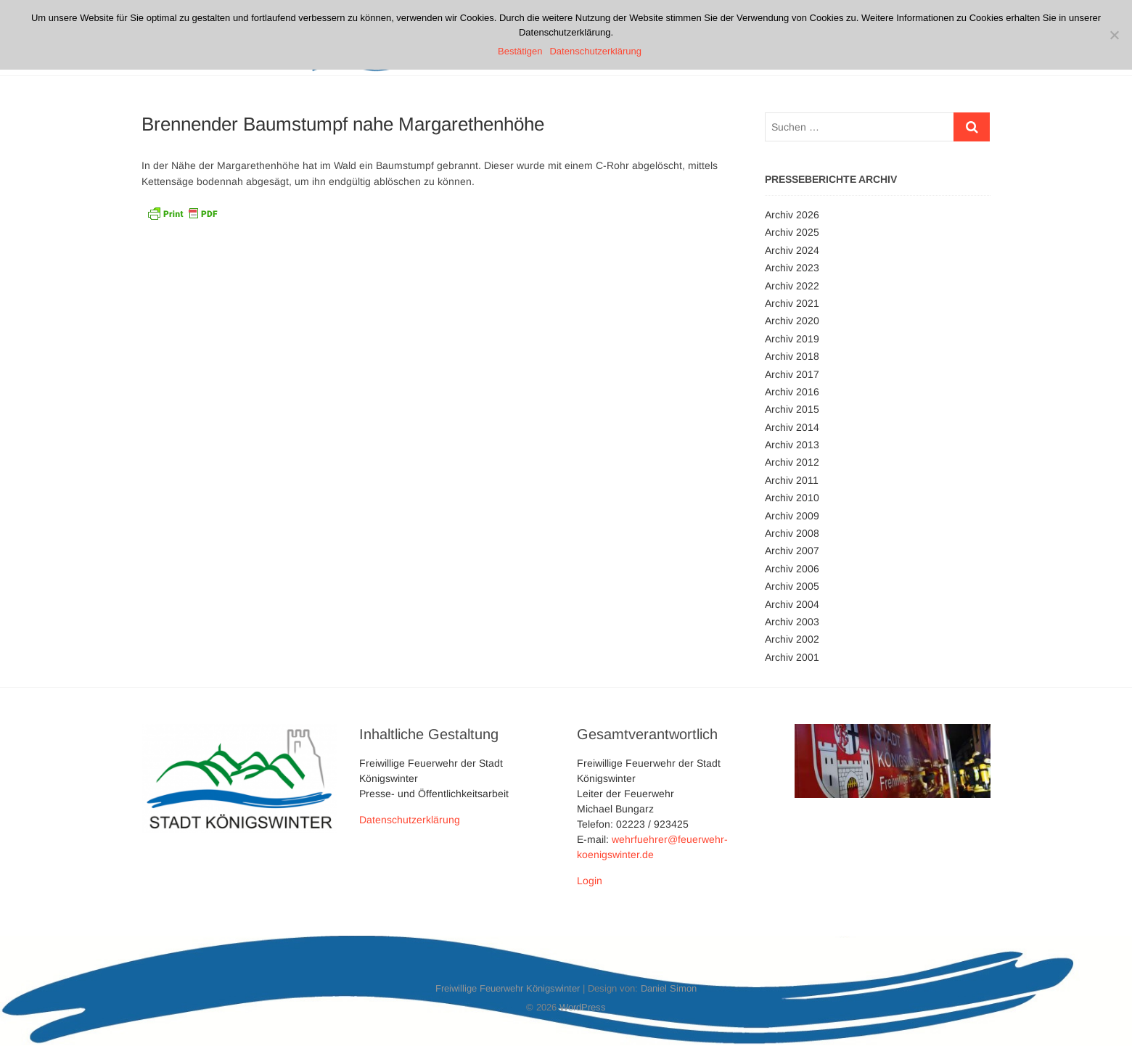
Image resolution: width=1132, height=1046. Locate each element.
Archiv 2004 (792, 604)
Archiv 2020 (792, 320)
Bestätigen (520, 51)
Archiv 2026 (792, 215)
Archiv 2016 (792, 392)
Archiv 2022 (792, 286)
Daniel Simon (669, 988)
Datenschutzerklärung (409, 819)
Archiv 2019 (792, 339)
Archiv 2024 (792, 250)
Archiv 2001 (792, 657)
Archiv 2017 (792, 374)
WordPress (582, 1007)
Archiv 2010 (792, 497)
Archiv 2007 (792, 550)
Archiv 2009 (792, 516)
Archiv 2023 (792, 267)
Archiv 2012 (792, 462)
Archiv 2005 (792, 586)
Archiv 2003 (792, 621)
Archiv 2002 (792, 639)
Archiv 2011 (792, 480)
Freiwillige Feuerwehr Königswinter (507, 988)
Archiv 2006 (792, 569)
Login (589, 880)
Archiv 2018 (792, 356)
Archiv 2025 (792, 232)
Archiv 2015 (792, 409)
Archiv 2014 (792, 427)
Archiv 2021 (792, 303)
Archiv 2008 (792, 533)
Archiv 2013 (792, 444)
